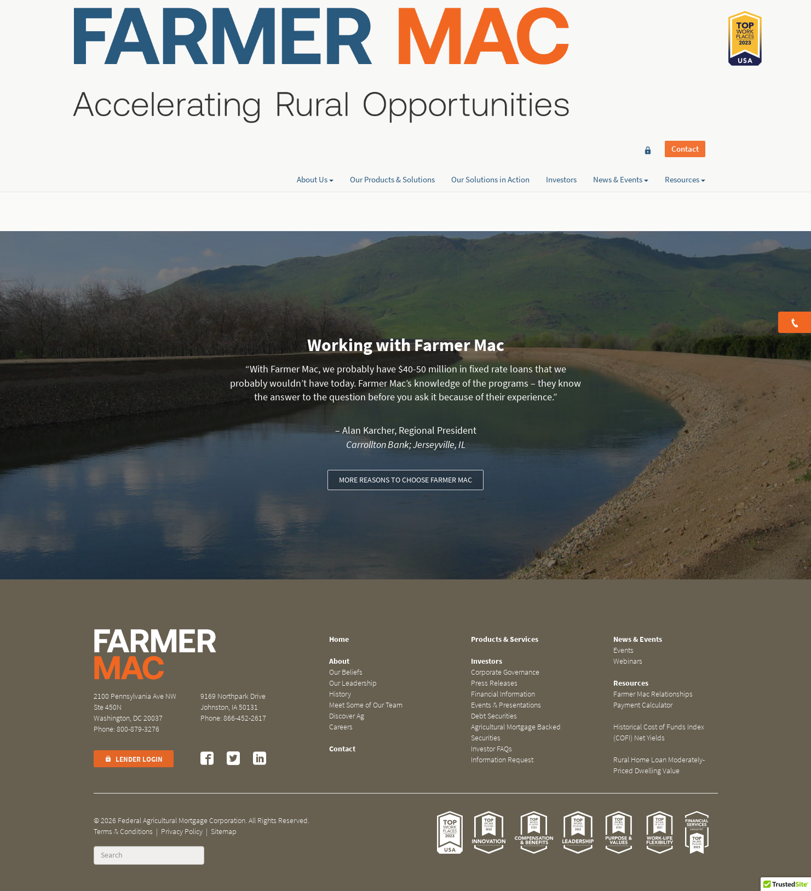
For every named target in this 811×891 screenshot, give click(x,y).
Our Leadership (353, 683)
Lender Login (134, 759)
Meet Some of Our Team (365, 705)
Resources (685, 47)
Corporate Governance (505, 672)
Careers (341, 727)
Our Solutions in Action (490, 47)
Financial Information (503, 694)
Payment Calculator (642, 705)
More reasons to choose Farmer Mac (405, 480)
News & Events (620, 47)
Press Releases (494, 683)
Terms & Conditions (123, 831)
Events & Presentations (506, 705)
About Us (315, 47)
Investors (561, 47)
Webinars (627, 661)
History (340, 694)
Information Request (502, 760)
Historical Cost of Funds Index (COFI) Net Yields (658, 732)
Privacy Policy (182, 831)
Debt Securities (494, 716)
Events (623, 650)
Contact (685, 28)
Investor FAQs (491, 749)
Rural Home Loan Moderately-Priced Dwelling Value (659, 765)
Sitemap (224, 831)
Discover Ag (346, 716)
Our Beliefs (346, 672)
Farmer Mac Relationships (653, 694)
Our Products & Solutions (392, 47)
